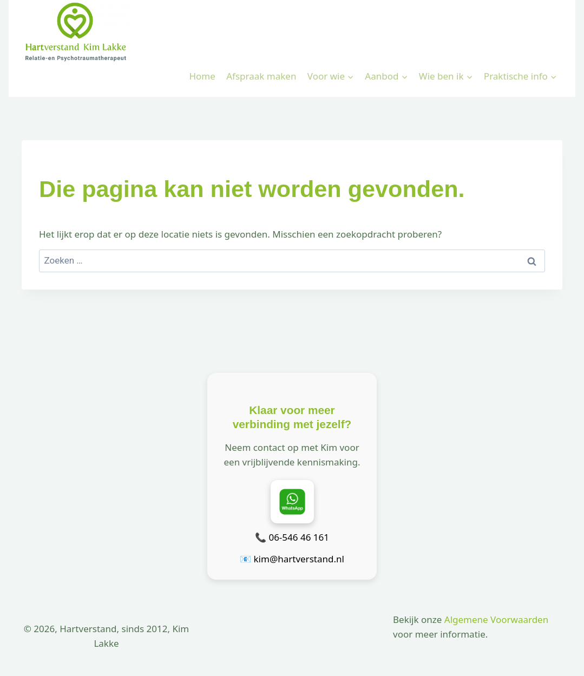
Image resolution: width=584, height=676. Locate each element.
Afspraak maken (261, 76)
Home (202, 76)
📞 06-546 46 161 (292, 537)
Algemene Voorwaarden (496, 619)
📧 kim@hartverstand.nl (292, 559)
